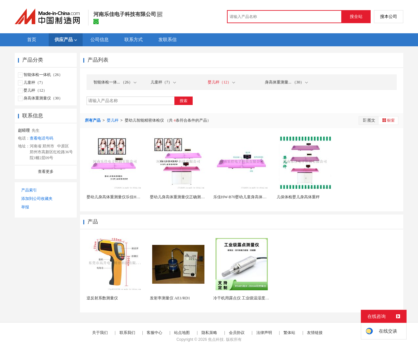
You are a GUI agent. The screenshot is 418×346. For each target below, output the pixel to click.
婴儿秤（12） (35, 90)
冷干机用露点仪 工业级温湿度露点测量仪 (249, 298)
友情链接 (315, 332)
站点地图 (182, 332)
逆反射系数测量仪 (102, 298)
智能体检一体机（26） (43, 74)
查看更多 (46, 171)
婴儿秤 (113, 120)
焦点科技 (216, 339)
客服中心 (154, 332)
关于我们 (100, 332)
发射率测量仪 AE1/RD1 (170, 298)
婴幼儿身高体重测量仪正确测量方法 (181, 197)
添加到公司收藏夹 (37, 198)
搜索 (183, 100)
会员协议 (237, 332)
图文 (368, 120)
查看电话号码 (41, 138)
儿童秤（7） (34, 82)
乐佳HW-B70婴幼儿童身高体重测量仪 (245, 197)
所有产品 (93, 120)
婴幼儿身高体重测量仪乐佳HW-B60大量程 (123, 197)
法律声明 (264, 332)
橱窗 (388, 120)
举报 (25, 207)
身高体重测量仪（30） (43, 98)
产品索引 (29, 190)
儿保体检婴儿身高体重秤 (298, 197)
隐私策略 (209, 332)
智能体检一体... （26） (115, 82)
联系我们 (127, 332)
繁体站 (289, 332)
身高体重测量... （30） (286, 82)
